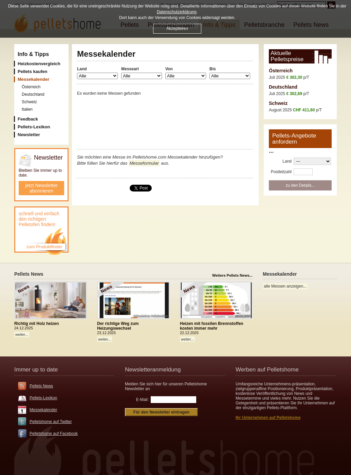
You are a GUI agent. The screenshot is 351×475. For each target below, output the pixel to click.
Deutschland (283, 87)
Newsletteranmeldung (153, 369)
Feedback (28, 119)
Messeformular (144, 163)
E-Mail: (142, 399)
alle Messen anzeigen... (285, 286)
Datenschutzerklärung (177, 12)
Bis (212, 69)
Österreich (281, 70)
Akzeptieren (177, 28)
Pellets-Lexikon (34, 126)
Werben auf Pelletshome (267, 369)
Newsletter (29, 134)
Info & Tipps (33, 54)
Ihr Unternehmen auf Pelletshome (268, 417)
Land (82, 69)
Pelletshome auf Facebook (54, 433)
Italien (27, 109)
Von (169, 69)
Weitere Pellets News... (232, 275)
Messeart (130, 69)
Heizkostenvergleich (39, 63)
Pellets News (41, 386)
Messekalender (43, 409)
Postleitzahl (281, 171)
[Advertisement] (165, 111)
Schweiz (278, 103)
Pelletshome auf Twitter (51, 421)
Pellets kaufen (32, 71)
